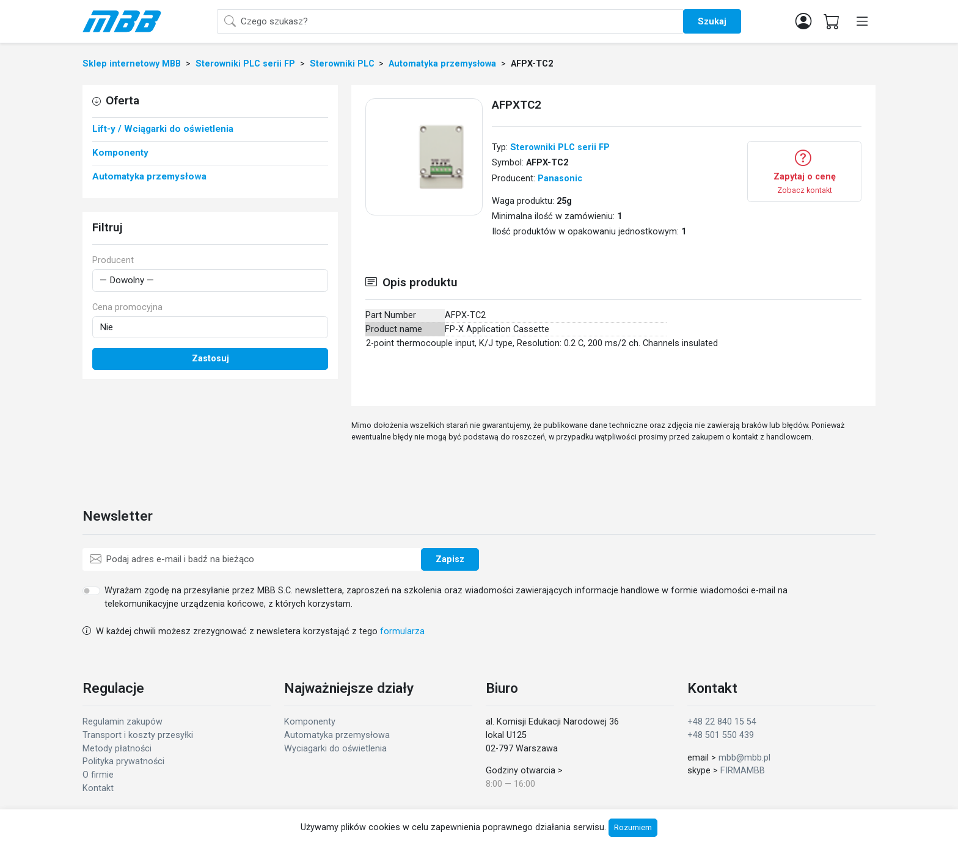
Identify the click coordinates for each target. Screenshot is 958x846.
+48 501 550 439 (720, 735)
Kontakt (98, 788)
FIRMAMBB (742, 770)
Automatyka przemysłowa (337, 735)
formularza (402, 631)
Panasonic (560, 178)
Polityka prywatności (123, 761)
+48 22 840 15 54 (721, 722)
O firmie (98, 775)
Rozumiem (633, 827)
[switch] (91, 591)
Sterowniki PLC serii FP (560, 147)
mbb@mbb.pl (744, 758)
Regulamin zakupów (122, 722)
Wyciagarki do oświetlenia (335, 748)
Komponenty (309, 722)
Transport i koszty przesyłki (137, 735)
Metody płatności (117, 748)
